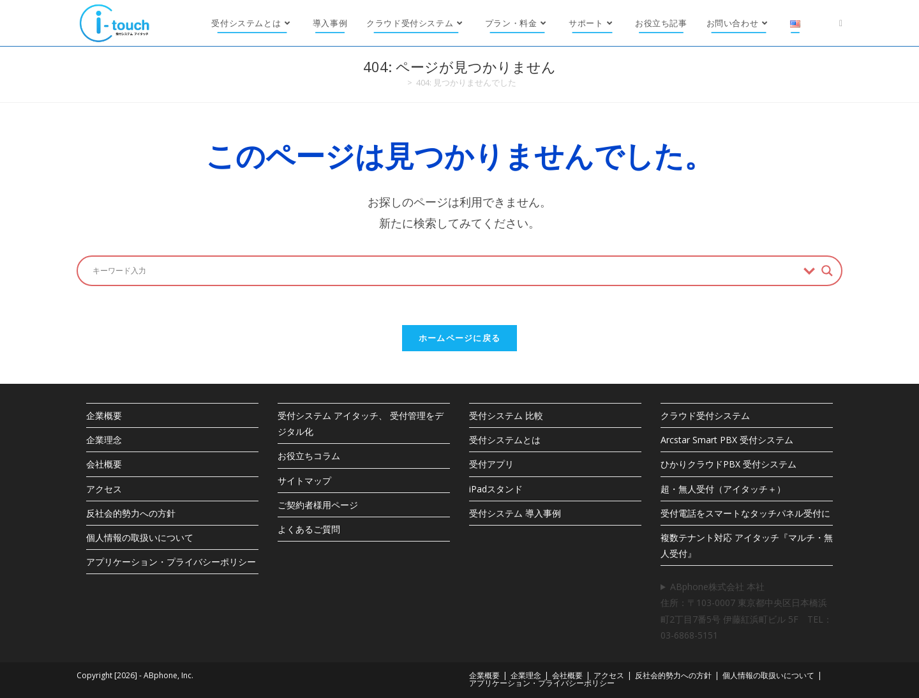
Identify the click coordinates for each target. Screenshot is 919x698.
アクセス (104, 489)
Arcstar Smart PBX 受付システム (727, 440)
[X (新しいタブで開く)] (841, 23)
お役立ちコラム (309, 456)
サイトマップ (304, 480)
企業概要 (104, 415)
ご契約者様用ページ (318, 505)
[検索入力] (445, 271)
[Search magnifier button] (827, 271)
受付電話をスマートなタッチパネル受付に (745, 513)
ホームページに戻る (460, 338)
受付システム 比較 (506, 415)
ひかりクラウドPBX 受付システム (728, 464)
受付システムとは (505, 440)
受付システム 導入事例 (515, 513)
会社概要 (104, 464)
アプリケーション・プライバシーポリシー (171, 562)
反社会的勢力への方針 (131, 513)
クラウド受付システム (705, 415)
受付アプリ (491, 464)
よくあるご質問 (309, 529)
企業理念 (104, 440)
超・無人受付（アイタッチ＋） (723, 489)
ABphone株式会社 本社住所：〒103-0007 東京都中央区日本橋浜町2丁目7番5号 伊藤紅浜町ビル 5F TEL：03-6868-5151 (746, 610)
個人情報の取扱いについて (139, 537)
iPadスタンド (496, 489)
